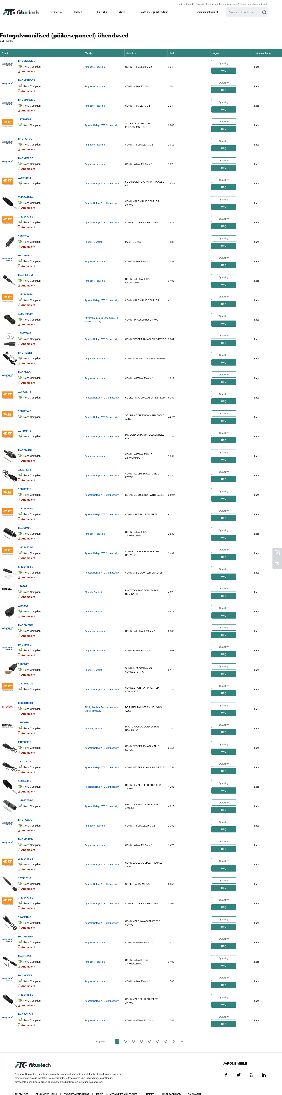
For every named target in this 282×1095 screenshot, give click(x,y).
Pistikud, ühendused (206, 4)
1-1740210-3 (25, 677)
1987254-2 (24, 407)
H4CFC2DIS (25, 1004)
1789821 (23, 580)
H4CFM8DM (25, 927)
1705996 (23, 715)
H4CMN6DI (25, 966)
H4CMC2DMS (26, 60)
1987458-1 (24, 176)
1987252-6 (24, 484)
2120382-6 (24, 734)
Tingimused (22, 1084)
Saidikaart (194, 1084)
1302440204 (25, 311)
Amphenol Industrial (95, 66)
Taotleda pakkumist (76, 1084)
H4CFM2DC (25, 619)
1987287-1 (24, 388)
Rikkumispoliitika (46, 1084)
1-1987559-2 (25, 792)
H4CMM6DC (25, 253)
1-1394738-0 (25, 542)
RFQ (223, 70)
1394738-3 (24, 330)
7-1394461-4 (25, 195)
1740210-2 (24, 908)
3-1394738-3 (25, 214)
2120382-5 (24, 754)
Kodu (180, 4)
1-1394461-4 (25, 291)
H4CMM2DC (25, 156)
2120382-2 (24, 465)
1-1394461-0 (25, 503)
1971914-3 (24, 426)
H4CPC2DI (24, 946)
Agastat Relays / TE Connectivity (102, 124)
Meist (122, 12)
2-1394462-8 (25, 850)
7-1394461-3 (25, 985)
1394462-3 (24, 773)
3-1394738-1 (25, 889)
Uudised (149, 1084)
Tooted (189, 4)
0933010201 (25, 696)
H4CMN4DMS (26, 99)
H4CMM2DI (25, 523)
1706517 (23, 657)
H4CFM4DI (25, 445)
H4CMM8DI (25, 638)
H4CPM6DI (25, 349)
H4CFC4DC (25, 137)
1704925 (23, 600)
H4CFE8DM (25, 272)
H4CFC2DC (25, 812)
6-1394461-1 (25, 561)
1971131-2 (24, 869)
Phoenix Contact (93, 240)
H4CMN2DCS (26, 79)
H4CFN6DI (24, 368)
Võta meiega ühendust (154, 12)
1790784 (23, 234)
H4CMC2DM (25, 831)
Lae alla (102, 12)
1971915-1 (24, 118)
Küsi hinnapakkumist (206, 12)
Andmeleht (28, 71)
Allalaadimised (171, 1084)
